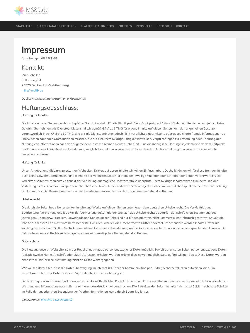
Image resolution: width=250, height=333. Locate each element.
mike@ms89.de (32, 90)
